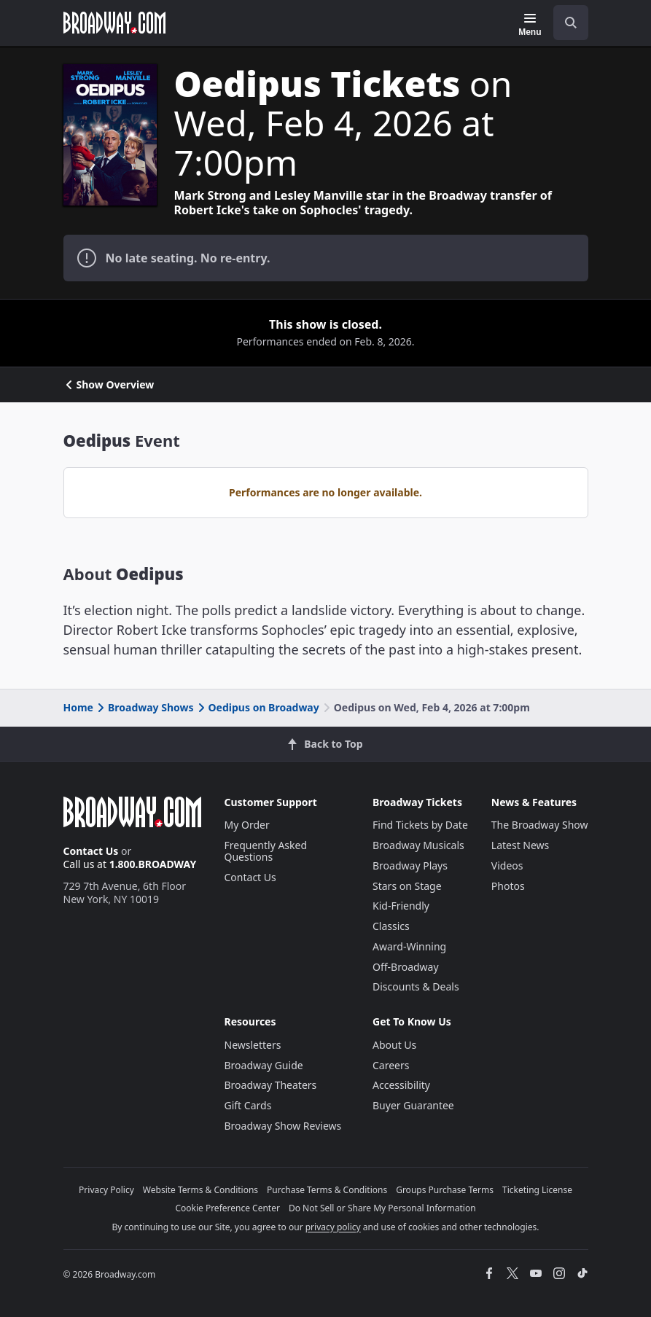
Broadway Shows (144, 707)
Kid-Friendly (401, 905)
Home (78, 707)
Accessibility (401, 1085)
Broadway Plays (410, 865)
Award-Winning (409, 946)
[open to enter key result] (570, 22)
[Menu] (529, 24)
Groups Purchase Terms (445, 1190)
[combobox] (565, 22)
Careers (391, 1065)
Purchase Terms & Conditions (327, 1190)
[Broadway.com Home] (114, 23)
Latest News (520, 845)
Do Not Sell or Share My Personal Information (382, 1208)
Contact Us (91, 851)
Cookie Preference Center (227, 1208)
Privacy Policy (106, 1190)
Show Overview (109, 385)
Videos (507, 865)
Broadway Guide (264, 1065)
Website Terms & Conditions (200, 1190)
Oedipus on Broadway (257, 707)
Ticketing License (537, 1190)
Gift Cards (248, 1105)
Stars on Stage (407, 886)
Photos (508, 886)
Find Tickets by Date (420, 825)
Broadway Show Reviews (283, 1126)
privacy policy (333, 1227)
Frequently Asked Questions (266, 851)
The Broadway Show (539, 825)
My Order (247, 825)
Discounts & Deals (416, 986)
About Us (394, 1045)
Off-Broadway (406, 967)
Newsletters (253, 1045)
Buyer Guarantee (413, 1105)
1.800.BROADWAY (153, 864)
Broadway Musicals (418, 845)
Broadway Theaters (271, 1085)
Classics (391, 926)
